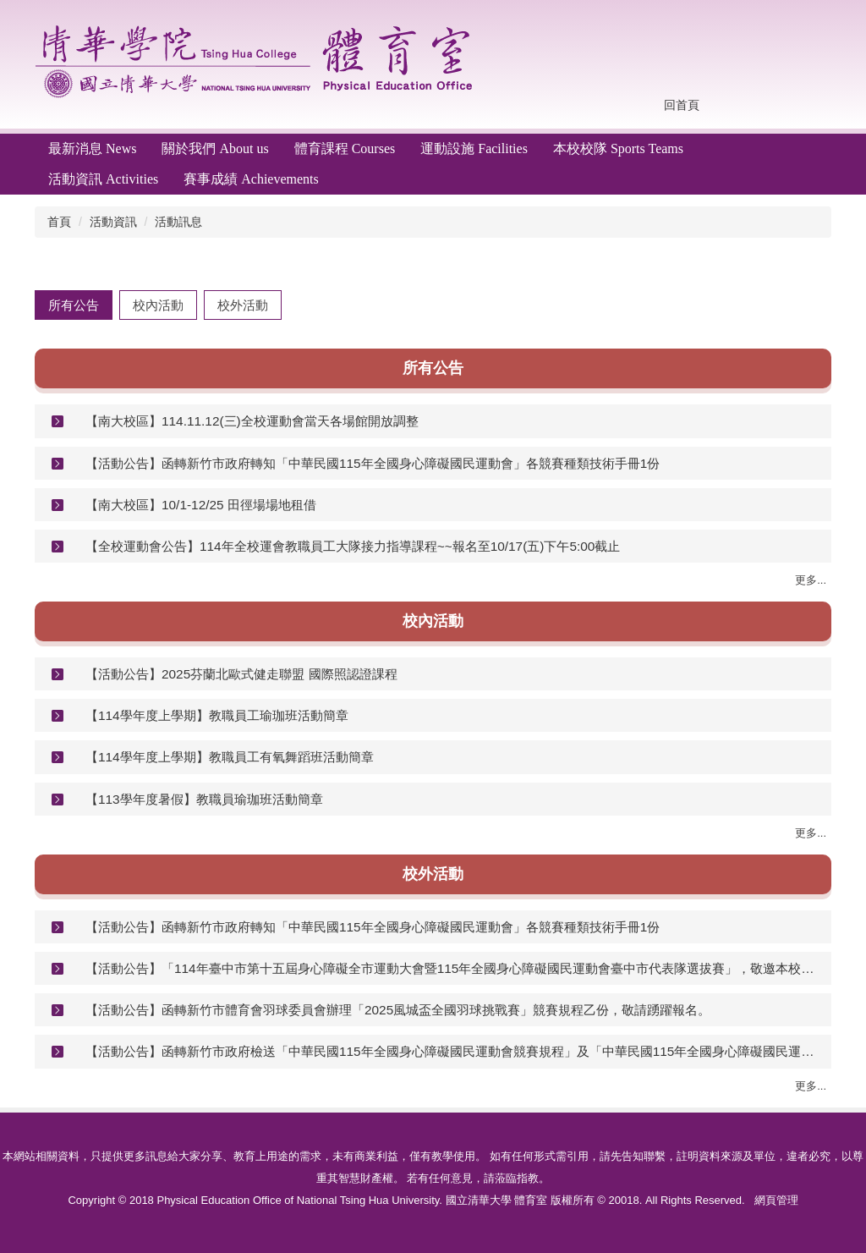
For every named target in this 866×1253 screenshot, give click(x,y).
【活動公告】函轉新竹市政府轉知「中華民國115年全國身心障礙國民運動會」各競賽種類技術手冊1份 (372, 463)
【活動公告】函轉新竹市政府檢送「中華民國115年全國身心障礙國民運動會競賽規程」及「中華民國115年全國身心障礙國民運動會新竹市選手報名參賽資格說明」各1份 (452, 1051)
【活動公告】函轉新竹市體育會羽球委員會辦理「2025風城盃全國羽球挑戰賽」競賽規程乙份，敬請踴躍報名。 (397, 1010)
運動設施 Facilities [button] (474, 148)
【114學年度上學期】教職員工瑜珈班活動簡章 (216, 715)
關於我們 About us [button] (215, 148)
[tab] (73, 305)
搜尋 (813, 106)
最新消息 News (92, 148)
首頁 (59, 221)
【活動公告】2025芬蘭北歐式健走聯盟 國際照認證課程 (241, 674)
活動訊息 (178, 221)
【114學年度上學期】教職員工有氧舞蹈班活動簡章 (229, 757)
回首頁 (681, 105)
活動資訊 (113, 221)
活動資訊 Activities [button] (103, 179)
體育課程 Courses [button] (345, 148)
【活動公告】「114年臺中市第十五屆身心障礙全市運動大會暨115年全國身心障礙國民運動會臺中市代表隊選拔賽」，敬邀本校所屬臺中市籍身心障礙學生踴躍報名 (452, 968)
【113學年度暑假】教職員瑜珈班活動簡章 (204, 799)
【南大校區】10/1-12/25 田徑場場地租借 (200, 504)
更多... (810, 580)
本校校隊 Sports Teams (618, 148)
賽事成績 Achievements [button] (251, 179)
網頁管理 (776, 1200)
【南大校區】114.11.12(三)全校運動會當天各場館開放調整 (252, 421)
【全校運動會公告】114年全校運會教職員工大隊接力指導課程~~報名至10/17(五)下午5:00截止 (352, 546)
